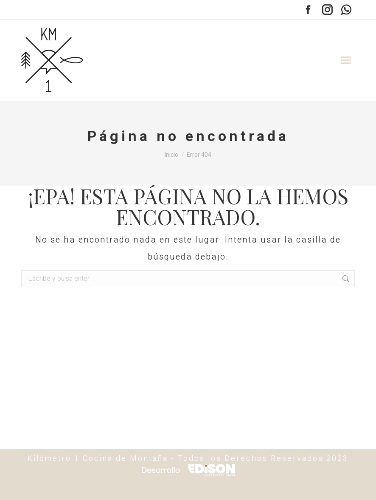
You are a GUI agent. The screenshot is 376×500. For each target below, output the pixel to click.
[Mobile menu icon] (346, 60)
